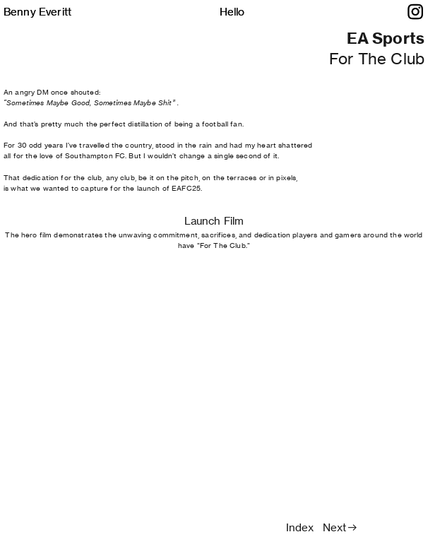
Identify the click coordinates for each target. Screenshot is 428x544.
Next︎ (340, 527)
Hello (232, 11)
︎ (415, 12)
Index (300, 527)
